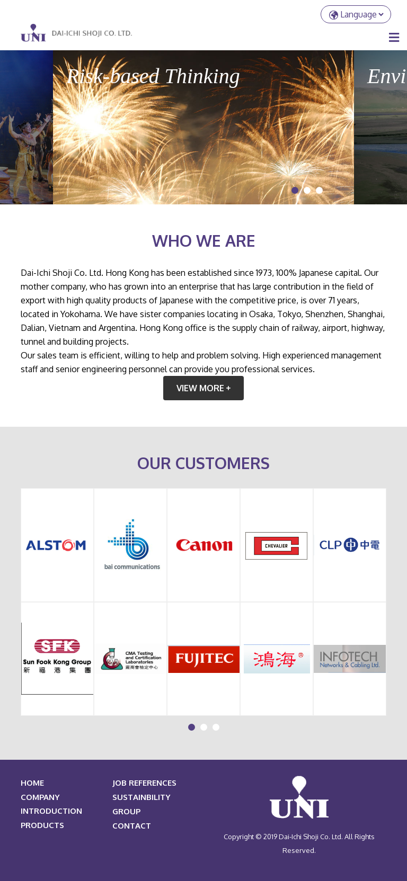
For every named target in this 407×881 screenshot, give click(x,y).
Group (126, 811)
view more (203, 388)
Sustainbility (141, 797)
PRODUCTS (42, 825)
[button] (295, 190)
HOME (32, 783)
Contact (131, 826)
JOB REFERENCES (144, 783)
